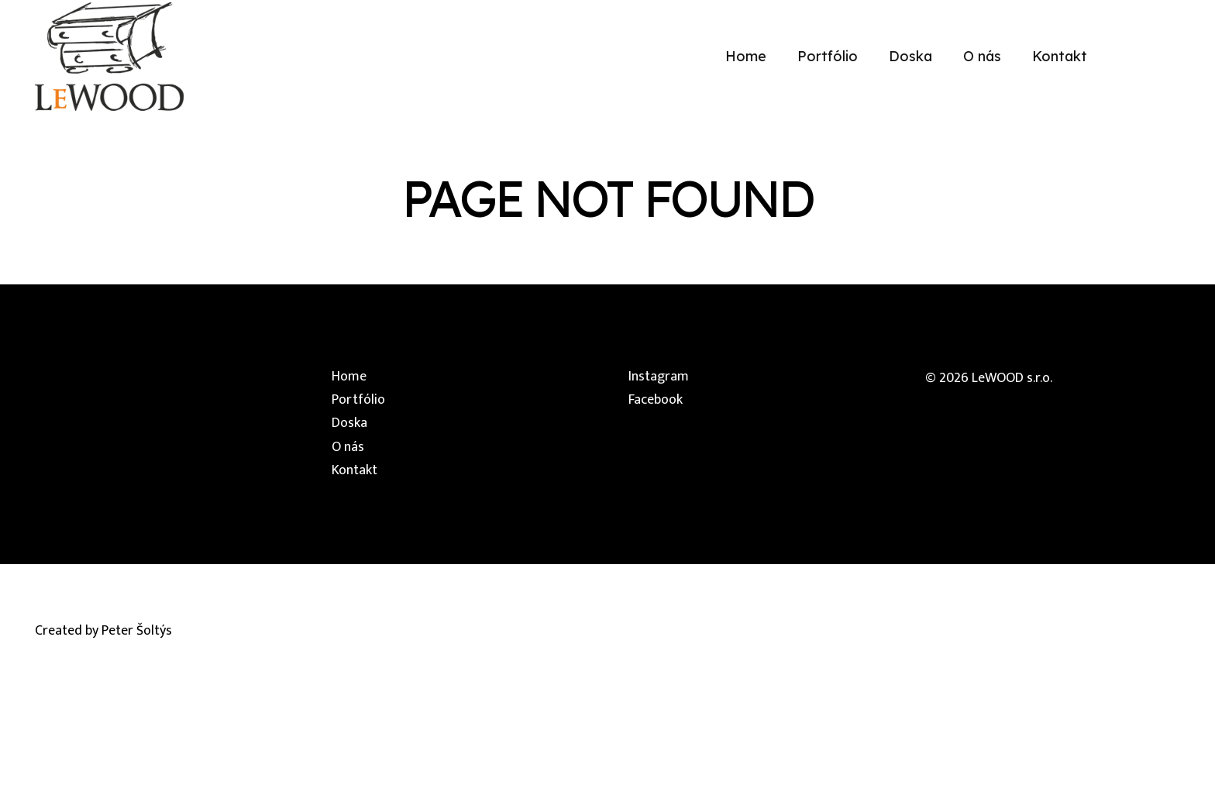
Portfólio (358, 399)
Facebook (655, 399)
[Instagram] (1142, 56)
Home (349, 376)
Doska (349, 423)
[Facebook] (1173, 56)
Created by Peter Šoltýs (103, 630)
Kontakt (354, 470)
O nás (348, 447)
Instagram (658, 376)
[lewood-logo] (109, 56)
